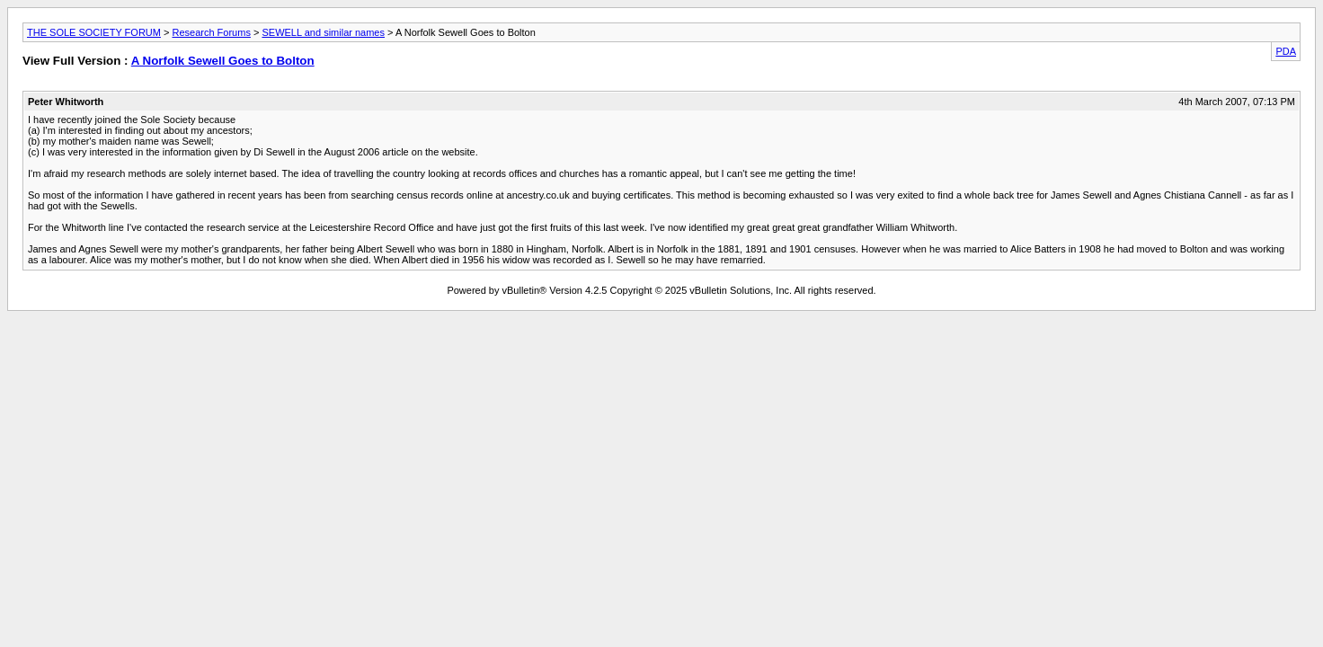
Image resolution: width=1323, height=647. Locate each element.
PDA (1285, 51)
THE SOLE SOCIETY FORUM (94, 32)
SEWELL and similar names (323, 32)
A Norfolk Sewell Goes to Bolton (223, 60)
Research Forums (211, 32)
